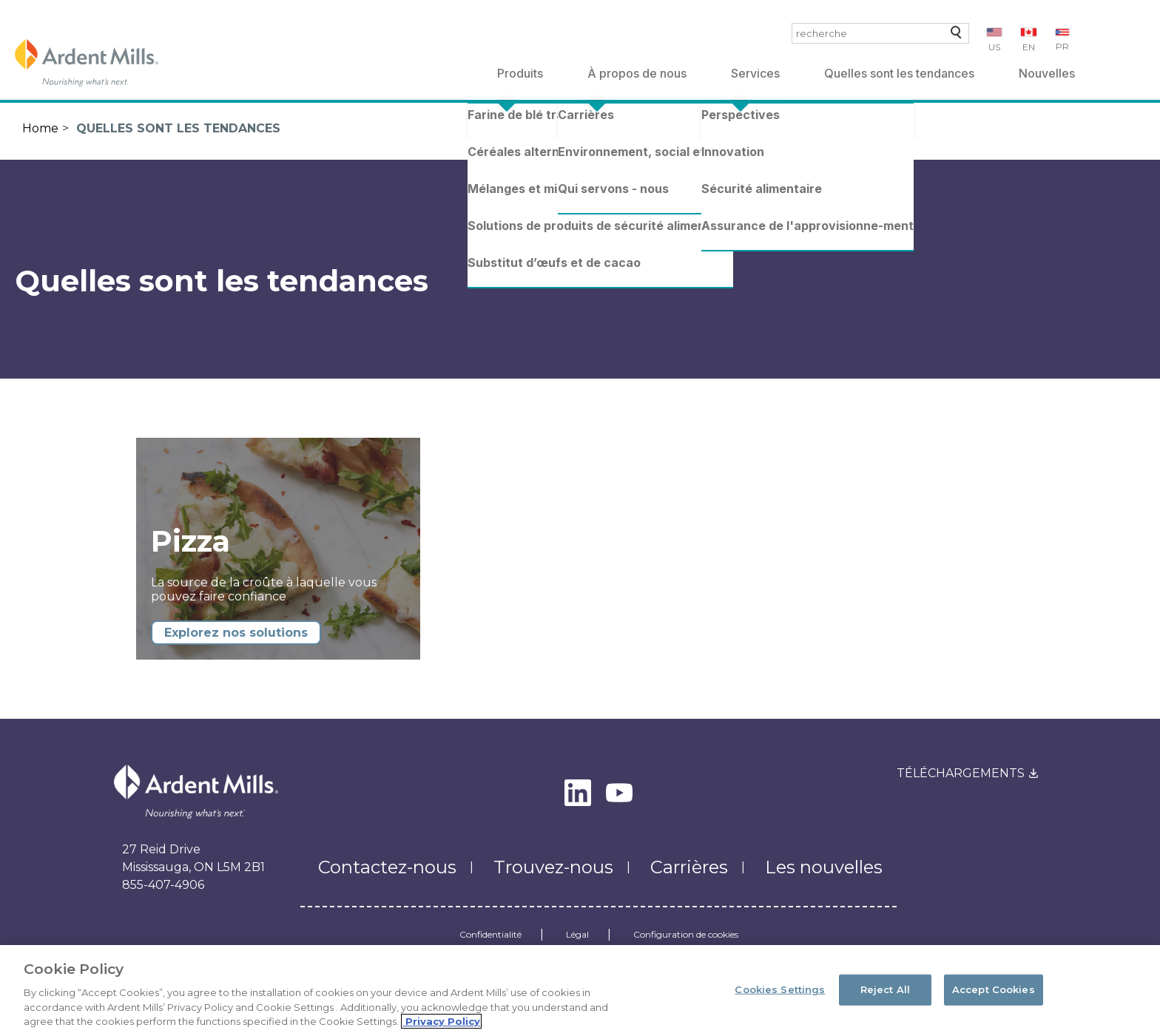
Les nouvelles (824, 867)
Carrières (689, 867)
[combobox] (880, 33)
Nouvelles (1047, 73)
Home (40, 128)
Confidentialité (490, 935)
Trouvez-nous (553, 867)
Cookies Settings (780, 996)
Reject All (885, 996)
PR (1062, 46)
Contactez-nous (387, 867)
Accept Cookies (993, 996)
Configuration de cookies (685, 935)
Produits (520, 73)
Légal (577, 935)
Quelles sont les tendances (899, 73)
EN (1028, 47)
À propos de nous (637, 73)
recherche (953, 35)
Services (755, 73)
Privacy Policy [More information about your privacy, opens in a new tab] (441, 1029)
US (994, 47)
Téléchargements (961, 773)
